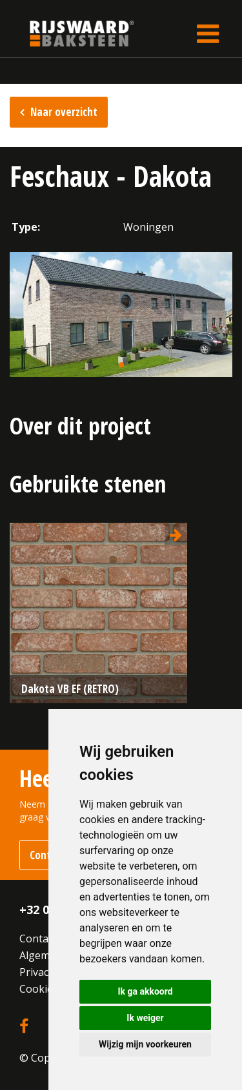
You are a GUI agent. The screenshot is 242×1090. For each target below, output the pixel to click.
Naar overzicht (63, 111)
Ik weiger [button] (144, 1018)
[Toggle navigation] (208, 33)
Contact (38, 938)
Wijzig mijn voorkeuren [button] (145, 1044)
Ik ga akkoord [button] (144, 991)
